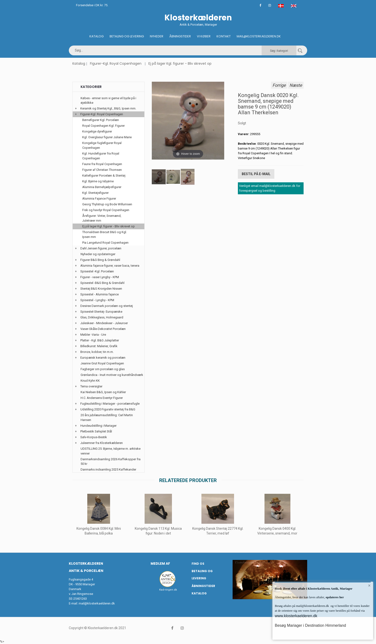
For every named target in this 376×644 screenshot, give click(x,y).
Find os (198, 564)
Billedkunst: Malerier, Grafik (99, 346)
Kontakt (224, 36)
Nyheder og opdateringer (98, 254)
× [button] (369, 585)
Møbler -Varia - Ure (93, 334)
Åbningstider (180, 36)
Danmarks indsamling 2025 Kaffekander (108, 469)
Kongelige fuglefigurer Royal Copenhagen (102, 145)
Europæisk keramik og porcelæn (102, 357)
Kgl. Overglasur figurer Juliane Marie (107, 137)
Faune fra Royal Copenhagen (102, 164)
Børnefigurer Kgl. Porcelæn (100, 120)
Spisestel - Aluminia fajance (99, 294)
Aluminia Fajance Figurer (99, 198)
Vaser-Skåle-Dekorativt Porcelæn (103, 329)
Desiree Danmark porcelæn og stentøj (106, 306)
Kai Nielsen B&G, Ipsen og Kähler (103, 392)
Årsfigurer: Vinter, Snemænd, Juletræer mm (101, 218)
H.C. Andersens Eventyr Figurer (102, 398)
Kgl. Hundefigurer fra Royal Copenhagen (100, 156)
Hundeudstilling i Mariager (98, 425)
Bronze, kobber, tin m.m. (97, 352)
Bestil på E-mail (256, 174)
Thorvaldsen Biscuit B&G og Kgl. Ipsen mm (104, 234)
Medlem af (160, 563)
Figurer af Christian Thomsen (102, 170)
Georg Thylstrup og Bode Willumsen (107, 204)
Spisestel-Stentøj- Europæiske (101, 311)
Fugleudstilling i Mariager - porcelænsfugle (110, 403)
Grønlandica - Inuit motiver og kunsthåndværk (112, 375)
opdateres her (334, 597)
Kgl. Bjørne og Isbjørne (98, 181)
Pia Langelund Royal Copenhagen (105, 242)
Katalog (96, 36)
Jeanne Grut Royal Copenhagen (102, 363)
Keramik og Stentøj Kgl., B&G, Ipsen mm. (108, 108)
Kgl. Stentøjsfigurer (95, 193)
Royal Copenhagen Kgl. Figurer (103, 125)
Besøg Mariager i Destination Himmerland (310, 625)
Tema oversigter (91, 386)
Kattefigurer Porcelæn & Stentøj (103, 175)
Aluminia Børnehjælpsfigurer (101, 187)
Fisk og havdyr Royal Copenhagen (105, 210)
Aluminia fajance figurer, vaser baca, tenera (109, 265)
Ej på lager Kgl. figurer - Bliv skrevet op (180, 63)
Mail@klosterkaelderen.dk (259, 36)
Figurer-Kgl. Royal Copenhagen (115, 63)
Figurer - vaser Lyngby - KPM (99, 277)
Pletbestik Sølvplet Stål (96, 431)
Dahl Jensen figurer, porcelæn (100, 248)
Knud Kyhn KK (90, 380)
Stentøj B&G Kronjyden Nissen (101, 288)
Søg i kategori (279, 50)
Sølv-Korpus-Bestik (93, 437)
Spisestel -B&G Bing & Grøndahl (102, 283)
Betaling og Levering (127, 36)
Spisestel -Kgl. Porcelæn (97, 271)
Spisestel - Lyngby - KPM (97, 300)
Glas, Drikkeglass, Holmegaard (101, 317)
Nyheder (156, 36)
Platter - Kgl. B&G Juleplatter (99, 340)
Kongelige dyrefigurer (97, 131)
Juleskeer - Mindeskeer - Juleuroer (104, 323)
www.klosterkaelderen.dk (296, 616)
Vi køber (204, 36)
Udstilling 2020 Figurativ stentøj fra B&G (107, 409)
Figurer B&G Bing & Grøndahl (100, 260)
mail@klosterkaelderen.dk (97, 603)
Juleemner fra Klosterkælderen (101, 443)
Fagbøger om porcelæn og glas (103, 369)
